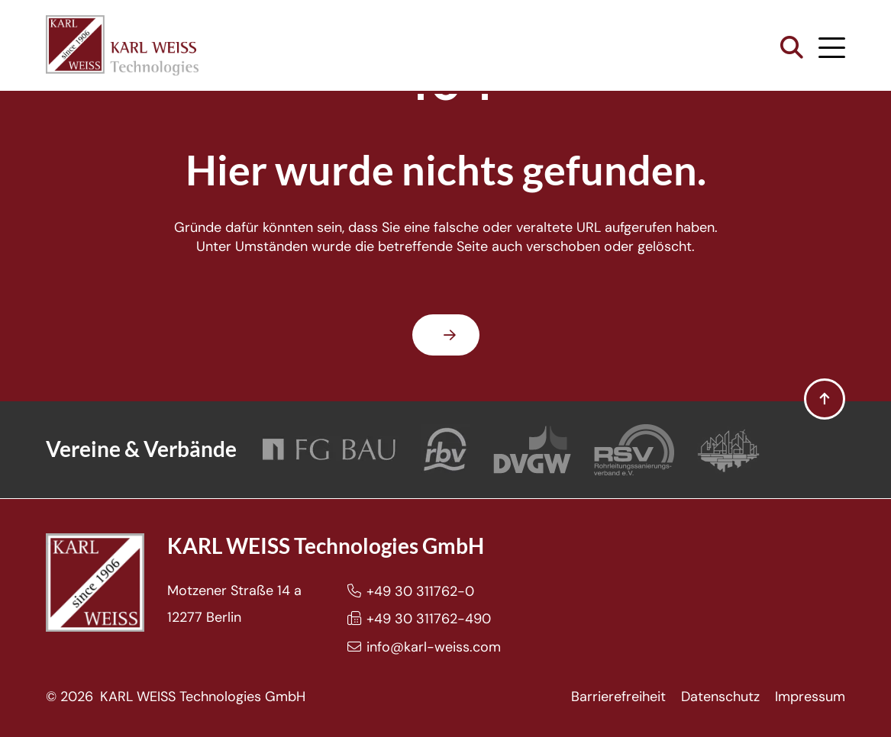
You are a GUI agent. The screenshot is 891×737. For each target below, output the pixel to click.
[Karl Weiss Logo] (122, 45)
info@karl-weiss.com (433, 647)
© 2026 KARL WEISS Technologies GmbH (175, 696)
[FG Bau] (329, 449)
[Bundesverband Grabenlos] (728, 450)
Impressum (810, 696)
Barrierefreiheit (618, 696)
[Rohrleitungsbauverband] (445, 449)
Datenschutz (720, 696)
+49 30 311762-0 (420, 591)
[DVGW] (532, 450)
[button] (791, 47)
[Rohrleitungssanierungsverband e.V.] (634, 449)
